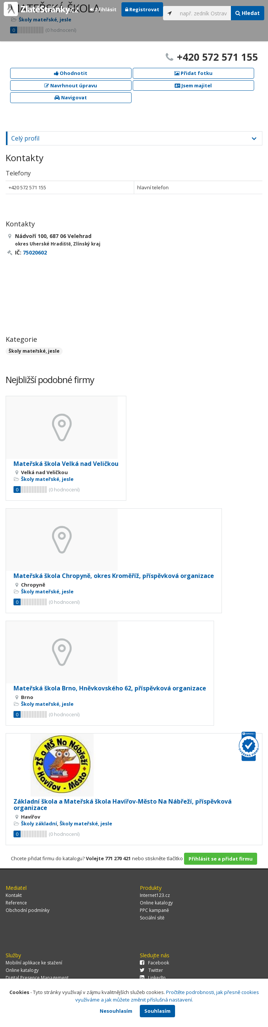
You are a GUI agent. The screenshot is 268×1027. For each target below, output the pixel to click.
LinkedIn (153, 978)
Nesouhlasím (116, 1011)
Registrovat (142, 9)
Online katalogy (156, 903)
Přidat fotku (193, 73)
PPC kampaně (154, 910)
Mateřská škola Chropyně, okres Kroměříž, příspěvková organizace (113, 576)
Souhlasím (157, 1011)
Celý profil (25, 138)
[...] (203, 13)
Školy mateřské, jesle (34, 351)
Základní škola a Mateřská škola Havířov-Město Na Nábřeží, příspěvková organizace (122, 804)
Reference (16, 903)
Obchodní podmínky (27, 910)
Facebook (154, 963)
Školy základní (39, 823)
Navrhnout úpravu (70, 85)
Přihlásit (103, 9)
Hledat (247, 12)
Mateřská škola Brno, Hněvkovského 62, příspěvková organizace (109, 688)
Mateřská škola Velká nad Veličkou (65, 464)
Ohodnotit (70, 73)
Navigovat (70, 97)
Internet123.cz (155, 895)
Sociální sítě (152, 918)
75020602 (35, 252)
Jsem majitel (193, 85)
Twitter (151, 970)
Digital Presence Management (37, 978)
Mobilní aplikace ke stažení (34, 963)
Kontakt (14, 895)
